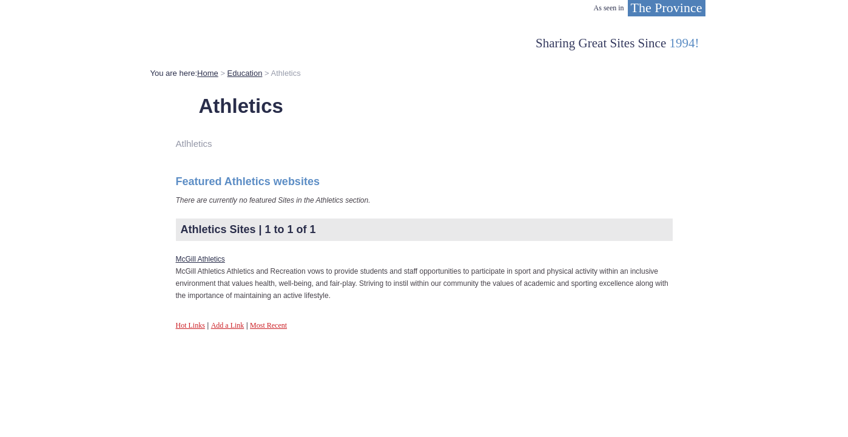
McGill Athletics (200, 259)
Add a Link (227, 325)
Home (207, 73)
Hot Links (190, 325)
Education (245, 73)
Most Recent (268, 325)
